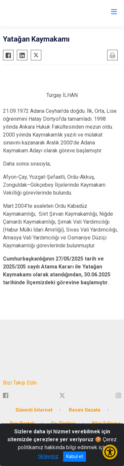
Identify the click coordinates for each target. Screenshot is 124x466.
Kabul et (74, 456)
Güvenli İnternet (34, 410)
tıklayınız (48, 456)
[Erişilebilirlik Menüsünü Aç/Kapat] (110, 452)
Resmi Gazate (85, 410)
